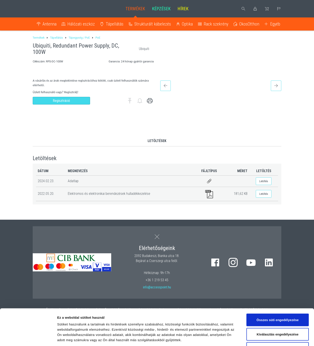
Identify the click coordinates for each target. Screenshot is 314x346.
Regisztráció (61, 101)
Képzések (161, 8)
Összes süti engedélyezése (277, 283)
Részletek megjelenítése (248, 337)
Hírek (182, 8)
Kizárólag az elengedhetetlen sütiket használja (277, 314)
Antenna (49, 24)
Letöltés (263, 181)
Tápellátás (114, 24)
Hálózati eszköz (81, 24)
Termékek (135, 8)
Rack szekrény (216, 24)
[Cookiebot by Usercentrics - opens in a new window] (28, 337)
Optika (187, 24)
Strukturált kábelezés (152, 24)
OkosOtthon (249, 24)
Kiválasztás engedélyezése (278, 298)
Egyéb (275, 24)
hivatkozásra (133, 314)
